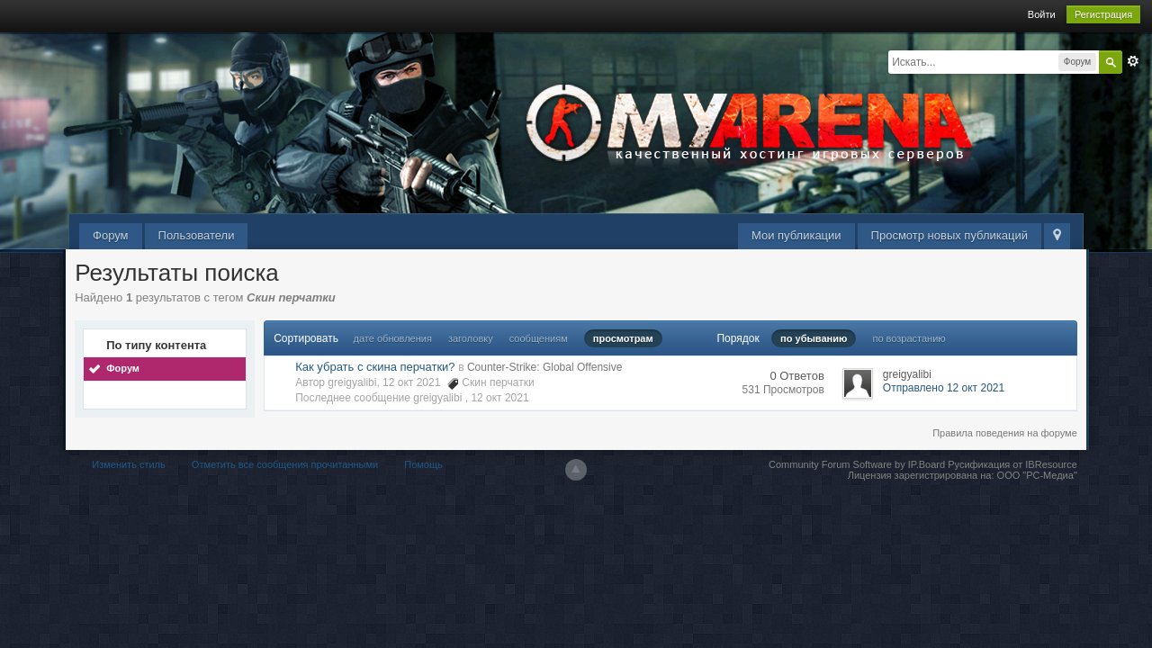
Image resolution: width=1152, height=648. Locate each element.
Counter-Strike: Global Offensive (545, 367)
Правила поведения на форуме (1004, 433)
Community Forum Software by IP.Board (857, 464)
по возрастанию (908, 338)
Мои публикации (797, 235)
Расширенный (1133, 61)
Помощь (423, 464)
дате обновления (393, 338)
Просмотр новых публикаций (949, 235)
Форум (111, 235)
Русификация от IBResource (1011, 464)
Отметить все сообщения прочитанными (285, 464)
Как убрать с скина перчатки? (374, 367)
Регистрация (1103, 14)
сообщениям (538, 338)
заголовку (470, 338)
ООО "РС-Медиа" (1037, 475)
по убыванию (813, 338)
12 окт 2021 (499, 398)
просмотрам (623, 338)
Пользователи (196, 235)
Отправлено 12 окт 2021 (943, 388)
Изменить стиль (129, 464)
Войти (1042, 14)
